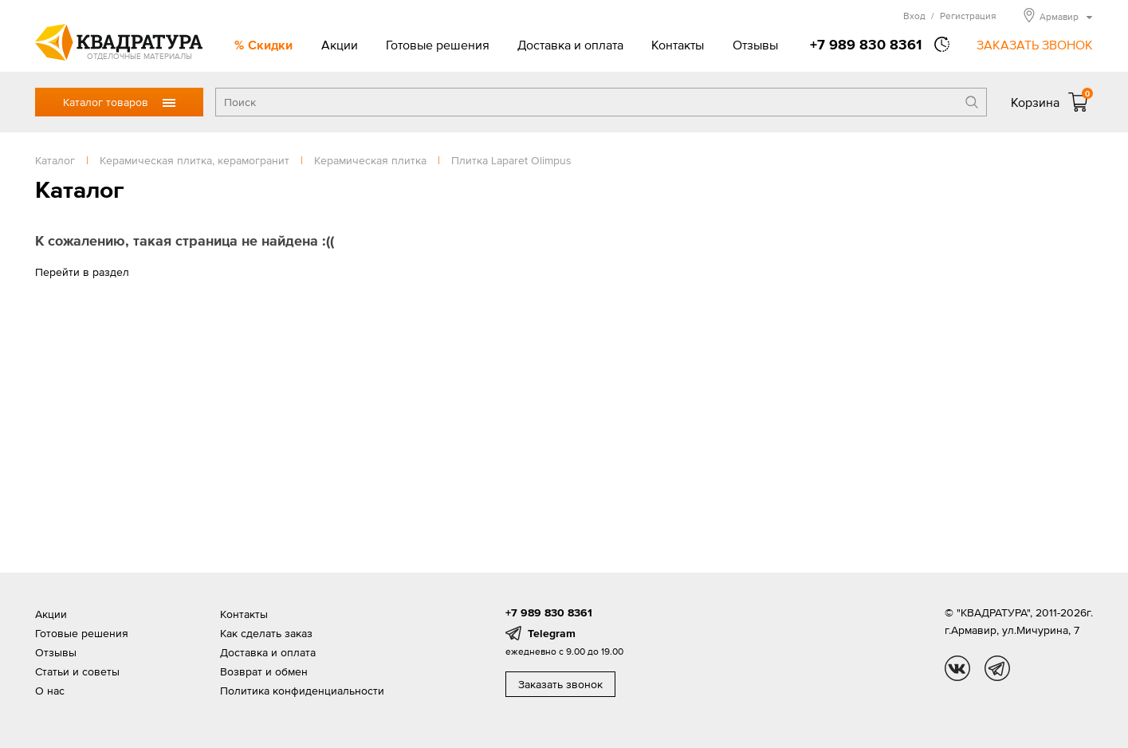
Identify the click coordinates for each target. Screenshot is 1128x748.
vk (957, 668)
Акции (339, 44)
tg (997, 668)
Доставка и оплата (570, 44)
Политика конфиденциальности (302, 690)
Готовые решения (437, 44)
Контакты (677, 44)
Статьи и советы (77, 671)
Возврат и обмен (264, 671)
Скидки (270, 44)
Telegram (552, 633)
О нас (50, 690)
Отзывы (755, 44)
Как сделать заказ (266, 633)
